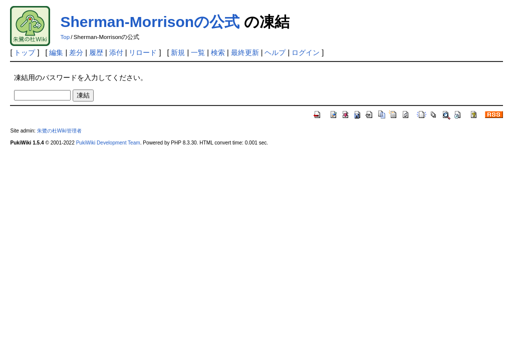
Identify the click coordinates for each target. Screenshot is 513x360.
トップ (24, 52)
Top (65, 37)
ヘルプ (275, 52)
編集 (56, 52)
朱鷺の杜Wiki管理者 (59, 131)
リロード (143, 52)
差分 (76, 52)
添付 (116, 52)
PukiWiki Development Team (108, 143)
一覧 (198, 52)
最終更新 (245, 52)
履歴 (96, 52)
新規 (178, 52)
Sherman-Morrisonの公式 (149, 22)
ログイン (306, 52)
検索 (218, 52)
